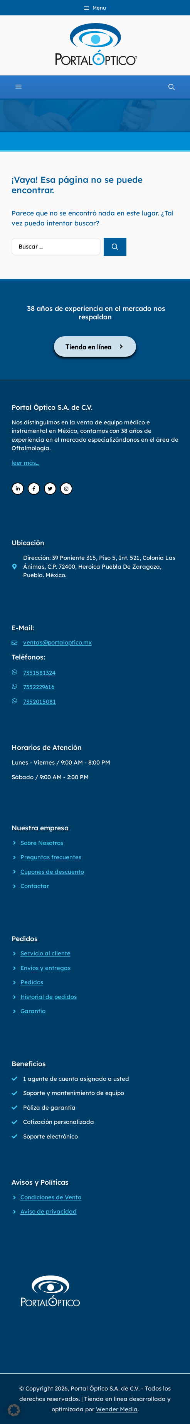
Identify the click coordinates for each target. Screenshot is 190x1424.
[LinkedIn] (18, 488)
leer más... (25, 462)
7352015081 (39, 701)
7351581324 (39, 672)
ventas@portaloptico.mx (57, 642)
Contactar (34, 886)
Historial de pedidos (48, 996)
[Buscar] (115, 247)
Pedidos (31, 982)
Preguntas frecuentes (50, 857)
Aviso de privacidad (48, 1211)
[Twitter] (50, 488)
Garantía (33, 1011)
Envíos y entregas (45, 968)
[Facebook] (34, 488)
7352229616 (38, 687)
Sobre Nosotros (41, 842)
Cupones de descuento (52, 871)
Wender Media (117, 1409)
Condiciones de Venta (51, 1197)
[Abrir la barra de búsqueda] (171, 86)
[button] (14, 1410)
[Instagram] (66, 488)
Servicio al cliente (45, 953)
